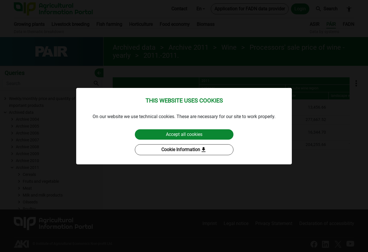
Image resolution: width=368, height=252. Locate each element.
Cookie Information (184, 149)
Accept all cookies (184, 134)
